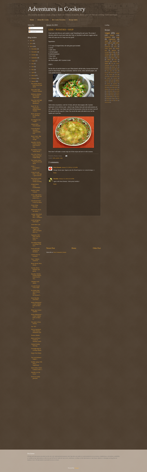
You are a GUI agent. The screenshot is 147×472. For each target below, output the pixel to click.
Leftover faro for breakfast (35, 255)
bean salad (109, 70)
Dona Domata (57, 167)
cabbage (110, 74)
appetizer (114, 50)
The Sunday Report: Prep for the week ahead (36, 85)
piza (107, 93)
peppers (113, 57)
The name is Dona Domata (36, 322)
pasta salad (117, 91)
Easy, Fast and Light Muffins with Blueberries (36, 101)
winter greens (108, 48)
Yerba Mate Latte (35, 224)
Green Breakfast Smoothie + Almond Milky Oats (36, 131)
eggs (112, 54)
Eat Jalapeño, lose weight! (36, 120)
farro (108, 81)
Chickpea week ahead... (35, 282)
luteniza (106, 89)
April (32, 72)
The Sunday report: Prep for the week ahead (36, 162)
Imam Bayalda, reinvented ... (35, 298)
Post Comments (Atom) (60, 252)
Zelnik (117, 68)
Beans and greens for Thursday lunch (35, 115)
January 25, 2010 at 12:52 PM (70, 167)
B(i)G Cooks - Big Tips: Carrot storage (36, 138)
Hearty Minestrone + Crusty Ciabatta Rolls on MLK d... (36, 305)
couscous (115, 78)
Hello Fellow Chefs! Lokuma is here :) (36, 368)
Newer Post (50, 248)
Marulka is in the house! (35, 373)
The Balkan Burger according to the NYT (36, 244)
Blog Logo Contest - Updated (36, 310)
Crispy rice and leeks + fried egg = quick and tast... (36, 174)
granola (108, 83)
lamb (106, 87)
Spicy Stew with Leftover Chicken (36, 90)
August (33, 60)
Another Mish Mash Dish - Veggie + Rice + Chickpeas (36, 215)
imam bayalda (115, 85)
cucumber (107, 80)
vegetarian (112, 39)
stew (109, 45)
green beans (107, 85)
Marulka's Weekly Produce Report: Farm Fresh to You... (36, 145)
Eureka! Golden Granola (35, 191)
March (33, 75)
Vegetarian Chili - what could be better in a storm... (36, 237)
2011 (31, 43)
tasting (107, 98)
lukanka (116, 87)
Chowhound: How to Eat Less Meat (36, 201)
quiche (113, 96)
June (32, 66)
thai (115, 98)
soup (61, 158)
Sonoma (113, 68)
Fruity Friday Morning (34, 206)
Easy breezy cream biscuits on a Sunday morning (36, 180)
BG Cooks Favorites (58, 20)
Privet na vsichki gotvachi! (35, 377)
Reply (55, 172)
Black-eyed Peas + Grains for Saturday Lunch (36, 339)
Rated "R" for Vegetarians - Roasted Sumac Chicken (36, 108)
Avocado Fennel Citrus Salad (35, 286)
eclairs (112, 80)
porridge (112, 94)
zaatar (116, 100)
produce (117, 94)
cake (116, 52)
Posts (31, 28)
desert (106, 43)
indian (106, 41)
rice (118, 57)
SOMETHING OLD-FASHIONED (35, 186)
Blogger (77, 468)
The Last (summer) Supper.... (36, 358)
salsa (115, 59)
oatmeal (107, 56)
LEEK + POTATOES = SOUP (60, 29)
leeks (54, 158)
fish (116, 54)
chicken (114, 41)
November (34, 52)
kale (115, 45)
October (33, 54)
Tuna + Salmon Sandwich (35, 259)
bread (112, 35)
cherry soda (116, 76)
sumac (118, 96)
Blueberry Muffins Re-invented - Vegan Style (36, 95)
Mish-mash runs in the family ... (36, 210)
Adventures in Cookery (56, 8)
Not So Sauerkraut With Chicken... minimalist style (36, 331)
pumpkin (108, 96)
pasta (112, 56)
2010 (31, 46)
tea (111, 98)
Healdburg (107, 67)
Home (32, 20)
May (32, 69)
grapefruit (115, 83)
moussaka (112, 89)
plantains (112, 93)
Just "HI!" (33, 326)
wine (112, 100)
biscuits (106, 72)
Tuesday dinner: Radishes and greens (35, 269)
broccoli (112, 72)
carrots (116, 74)
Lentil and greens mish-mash (35, 220)
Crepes (115, 65)
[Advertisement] (73, 231)
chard (106, 76)
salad (117, 33)
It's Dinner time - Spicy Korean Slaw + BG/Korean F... (36, 293)
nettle (118, 89)
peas (108, 57)
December (34, 49)
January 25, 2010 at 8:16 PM (66, 178)
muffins (117, 43)
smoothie (115, 61)
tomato (107, 100)
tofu (118, 98)
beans (116, 70)
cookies (108, 78)
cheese (110, 76)
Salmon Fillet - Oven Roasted (35, 125)
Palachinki (107, 68)
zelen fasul (107, 102)
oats (107, 91)
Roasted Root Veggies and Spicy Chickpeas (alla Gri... (36, 230)
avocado (107, 52)
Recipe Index (73, 20)
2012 (31, 40)
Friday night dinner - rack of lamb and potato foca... (36, 196)
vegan (107, 33)
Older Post (97, 248)
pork (107, 94)
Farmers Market (35, 335)
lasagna (110, 87)
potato (57, 158)
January (33, 81)
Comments (32, 31)
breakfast (108, 37)
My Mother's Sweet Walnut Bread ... (36, 150)
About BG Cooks (43, 20)
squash (106, 63)
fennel (112, 81)
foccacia (117, 81)
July (32, 63)
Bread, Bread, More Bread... (36, 264)
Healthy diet (114, 67)
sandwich (107, 61)
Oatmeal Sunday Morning (35, 344)
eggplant (117, 80)
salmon (109, 59)
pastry (117, 56)
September (34, 57)
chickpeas (107, 54)
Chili (112, 63)
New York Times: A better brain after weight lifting (36, 156)
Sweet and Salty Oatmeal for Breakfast (35, 250)
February (34, 78)
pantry (111, 91)
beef (112, 52)
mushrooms (107, 46)
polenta (117, 93)
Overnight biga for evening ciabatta (36, 349)
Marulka (55, 178)
